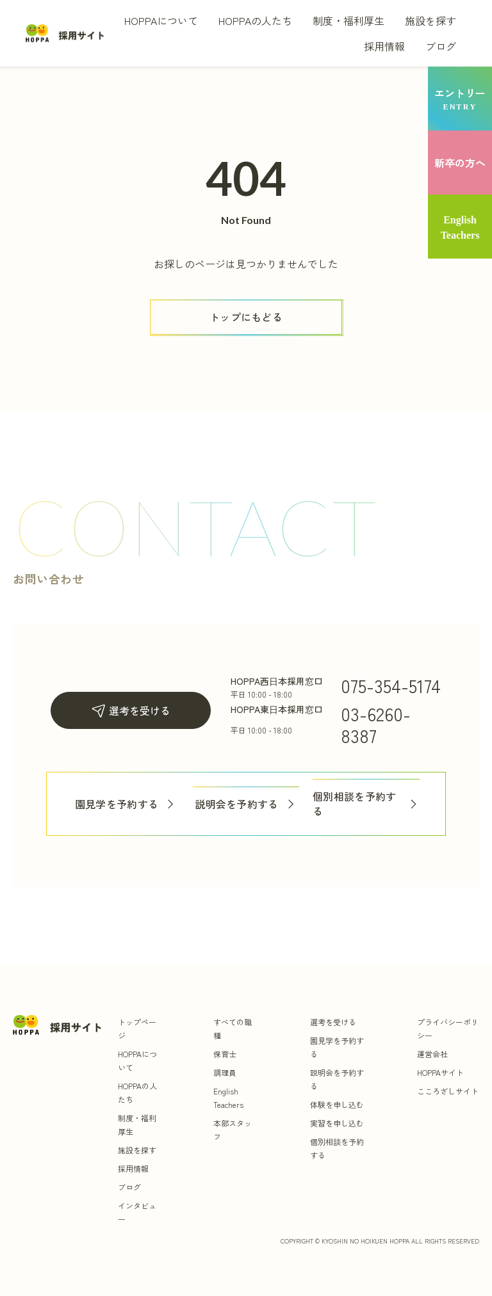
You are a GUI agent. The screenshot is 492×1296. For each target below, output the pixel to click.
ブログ (440, 46)
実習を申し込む (337, 1122)
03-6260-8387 (376, 724)
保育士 (224, 1053)
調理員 (224, 1072)
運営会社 (432, 1053)
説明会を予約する (246, 804)
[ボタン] (246, 317)
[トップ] (65, 33)
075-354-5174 (391, 685)
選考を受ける (130, 711)
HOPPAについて (161, 20)
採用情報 (384, 46)
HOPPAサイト (440, 1072)
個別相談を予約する (366, 804)
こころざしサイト (448, 1090)
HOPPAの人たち (255, 20)
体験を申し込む (337, 1104)
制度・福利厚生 (348, 20)
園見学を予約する (126, 804)
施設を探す (430, 20)
